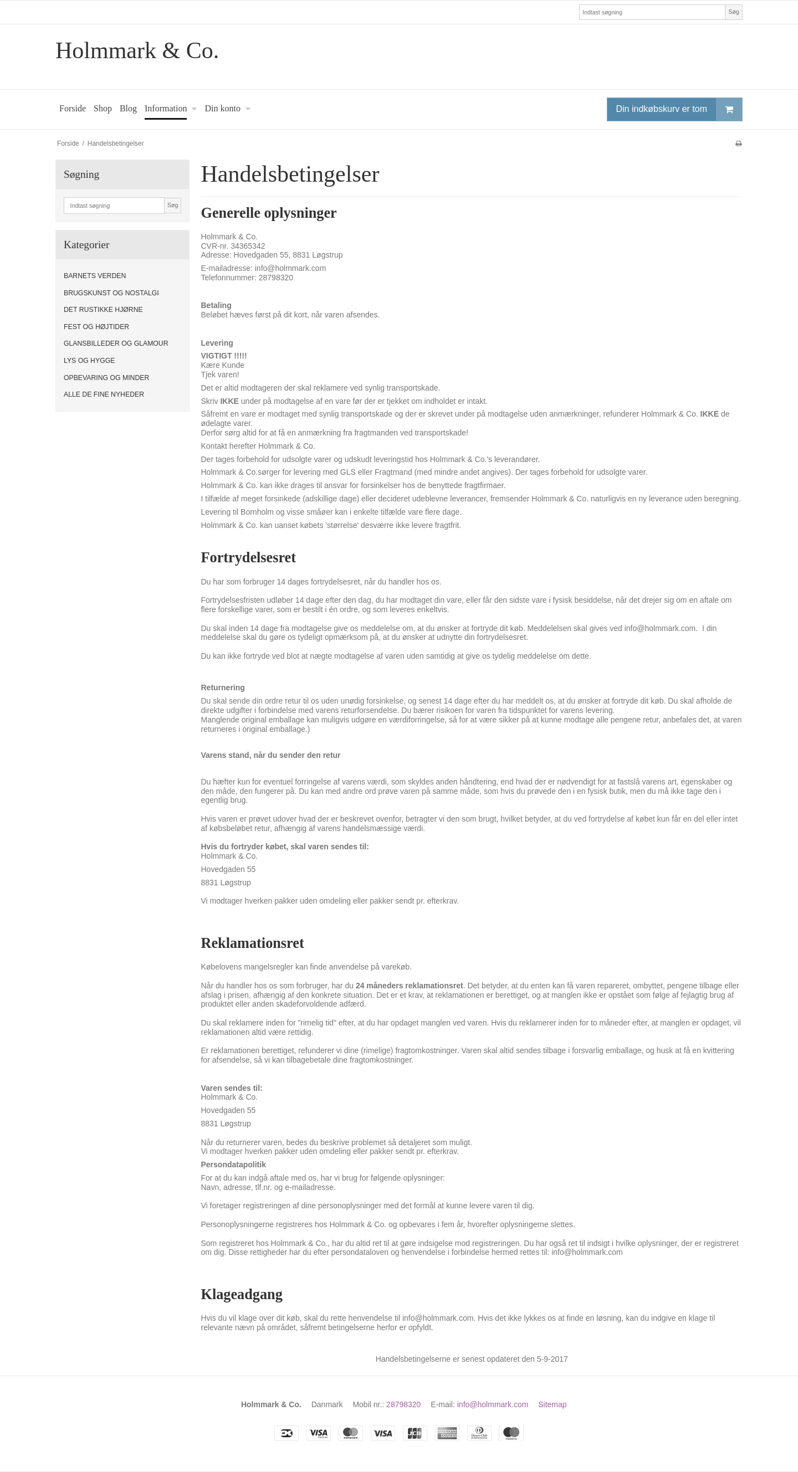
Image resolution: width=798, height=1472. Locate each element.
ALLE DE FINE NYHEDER (104, 394)
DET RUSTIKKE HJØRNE (103, 310)
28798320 (403, 1404)
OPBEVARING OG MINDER (106, 378)
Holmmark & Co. (137, 50)
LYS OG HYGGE (89, 361)
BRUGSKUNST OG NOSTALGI (111, 293)
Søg (733, 11)
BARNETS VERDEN (95, 276)
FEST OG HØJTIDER (96, 327)
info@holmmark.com (493, 1404)
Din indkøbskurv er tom (679, 109)
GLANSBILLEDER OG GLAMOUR (116, 343)
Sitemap (552, 1404)
